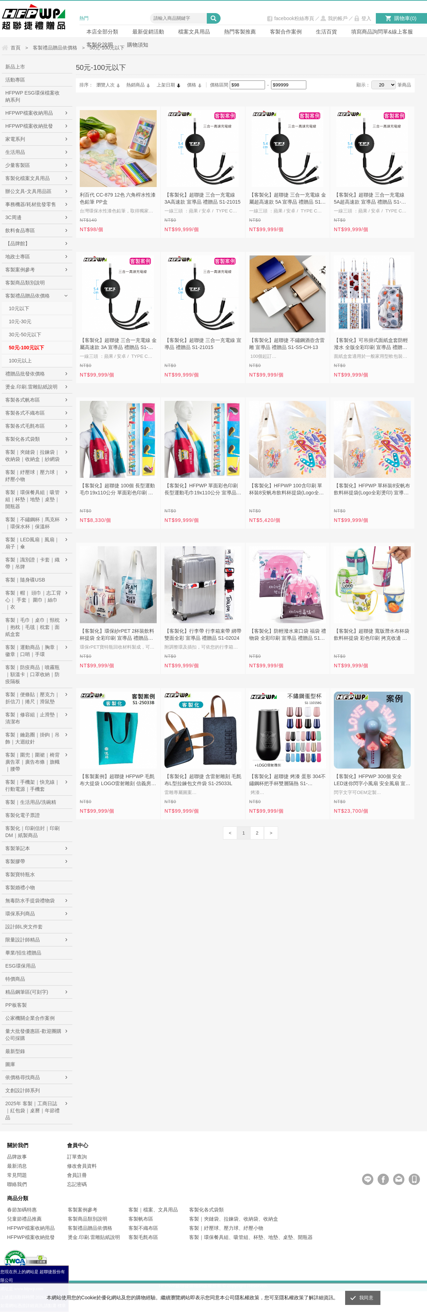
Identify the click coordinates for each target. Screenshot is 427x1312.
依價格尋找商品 (22, 1077)
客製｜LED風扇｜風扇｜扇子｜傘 (32, 543)
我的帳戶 (338, 18)
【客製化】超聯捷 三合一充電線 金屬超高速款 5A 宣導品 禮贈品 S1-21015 (287, 199)
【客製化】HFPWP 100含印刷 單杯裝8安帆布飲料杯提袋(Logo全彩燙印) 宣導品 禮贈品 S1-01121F (286, 490)
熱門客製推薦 (240, 32)
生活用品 (15, 152)
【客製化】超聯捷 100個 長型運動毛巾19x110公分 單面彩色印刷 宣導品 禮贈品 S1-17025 (117, 490)
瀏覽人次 (105, 85)
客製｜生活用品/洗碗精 (30, 802)
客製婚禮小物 (20, 887)
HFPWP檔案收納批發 (29, 126)
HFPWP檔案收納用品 (29, 113)
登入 (366, 18)
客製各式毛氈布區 (25, 426)
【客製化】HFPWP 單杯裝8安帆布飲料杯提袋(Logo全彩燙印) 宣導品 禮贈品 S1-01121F (372, 490)
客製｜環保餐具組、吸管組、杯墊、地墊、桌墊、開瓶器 (251, 1237)
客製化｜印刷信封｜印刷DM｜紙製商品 (32, 831)
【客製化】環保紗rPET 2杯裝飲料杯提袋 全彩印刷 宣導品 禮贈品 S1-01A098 (117, 635)
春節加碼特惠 (22, 1209)
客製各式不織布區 (25, 413)
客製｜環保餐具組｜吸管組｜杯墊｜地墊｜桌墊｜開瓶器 (32, 499)
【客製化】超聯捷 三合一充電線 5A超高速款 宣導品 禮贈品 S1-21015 (369, 199)
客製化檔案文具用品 (27, 178)
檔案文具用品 (194, 32)
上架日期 (166, 85)
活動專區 (15, 80)
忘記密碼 (77, 1184)
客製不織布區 (143, 1228)
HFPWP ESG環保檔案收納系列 (32, 96)
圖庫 (10, 1064)
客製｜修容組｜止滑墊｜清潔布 (32, 718)
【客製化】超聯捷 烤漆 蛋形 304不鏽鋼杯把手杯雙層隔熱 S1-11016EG (287, 781)
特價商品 (15, 979)
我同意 (366, 1297)
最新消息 (17, 1166)
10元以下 (19, 308)
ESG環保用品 (20, 966)
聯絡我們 (17, 1184)
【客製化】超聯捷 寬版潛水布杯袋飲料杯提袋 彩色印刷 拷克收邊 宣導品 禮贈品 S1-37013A (371, 635)
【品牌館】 (17, 243)
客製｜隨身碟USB (25, 580)
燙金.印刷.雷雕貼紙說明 (31, 387)
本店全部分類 (102, 32)
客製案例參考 (20, 269)
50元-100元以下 (26, 347)
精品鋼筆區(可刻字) (26, 992)
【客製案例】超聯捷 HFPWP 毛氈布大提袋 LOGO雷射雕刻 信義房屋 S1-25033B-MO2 (118, 781)
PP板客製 (16, 1005)
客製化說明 (99, 45)
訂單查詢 (77, 1157)
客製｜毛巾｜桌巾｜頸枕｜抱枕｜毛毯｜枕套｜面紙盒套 (32, 627)
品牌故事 (17, 1157)
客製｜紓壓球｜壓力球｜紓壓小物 (32, 475)
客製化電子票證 (22, 815)
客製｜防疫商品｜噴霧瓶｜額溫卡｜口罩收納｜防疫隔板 (32, 674)
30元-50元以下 (25, 334)
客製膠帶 (15, 861)
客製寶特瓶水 (20, 874)
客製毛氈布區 (143, 1237)
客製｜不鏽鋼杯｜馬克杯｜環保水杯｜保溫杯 (32, 523)
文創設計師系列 (22, 1090)
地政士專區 (17, 256)
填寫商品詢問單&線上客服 (382, 32)
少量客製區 (17, 165)
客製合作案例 (286, 32)
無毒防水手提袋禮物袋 (30, 900)
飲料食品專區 (20, 230)
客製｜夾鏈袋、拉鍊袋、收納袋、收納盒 (233, 1219)
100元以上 (20, 360)
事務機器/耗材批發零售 (30, 204)
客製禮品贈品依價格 (27, 296)
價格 (191, 85)
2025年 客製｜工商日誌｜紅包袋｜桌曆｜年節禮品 (32, 1110)
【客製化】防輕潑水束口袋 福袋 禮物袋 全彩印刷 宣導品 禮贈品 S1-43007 (287, 635)
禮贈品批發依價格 (25, 374)
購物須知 (137, 45)
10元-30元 (20, 321)
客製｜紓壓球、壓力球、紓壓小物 (226, 1228)
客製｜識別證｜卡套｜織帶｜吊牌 (32, 563)
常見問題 (17, 1175)
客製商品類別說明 (25, 282)
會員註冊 (77, 1175)
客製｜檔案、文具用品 (153, 1209)
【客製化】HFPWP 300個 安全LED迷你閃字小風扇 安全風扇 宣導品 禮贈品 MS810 (372, 781)
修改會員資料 (82, 1166)
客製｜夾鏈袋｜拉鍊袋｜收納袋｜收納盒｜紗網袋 (32, 455)
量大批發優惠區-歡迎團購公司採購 (33, 1034)
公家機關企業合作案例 (30, 1018)
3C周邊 (13, 217)
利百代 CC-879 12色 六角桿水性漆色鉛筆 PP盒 (118, 198)
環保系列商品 (20, 913)
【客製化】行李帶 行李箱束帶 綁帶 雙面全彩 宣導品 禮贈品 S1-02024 (202, 634)
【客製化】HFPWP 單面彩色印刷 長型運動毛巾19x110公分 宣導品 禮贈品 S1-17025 (201, 490)
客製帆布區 (140, 1219)
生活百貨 (326, 32)
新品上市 (15, 67)
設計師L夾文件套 (24, 926)
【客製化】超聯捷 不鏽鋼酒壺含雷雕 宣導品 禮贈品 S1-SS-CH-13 (287, 343)
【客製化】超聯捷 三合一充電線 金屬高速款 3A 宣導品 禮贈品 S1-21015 (118, 344)
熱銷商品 (135, 85)
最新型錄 (15, 1051)
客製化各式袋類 (22, 439)
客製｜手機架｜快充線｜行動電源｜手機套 (32, 785)
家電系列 (15, 139)
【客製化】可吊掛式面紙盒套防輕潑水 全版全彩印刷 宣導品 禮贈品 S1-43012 (371, 344)
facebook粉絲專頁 (294, 18)
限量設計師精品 (22, 940)
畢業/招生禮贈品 (23, 953)
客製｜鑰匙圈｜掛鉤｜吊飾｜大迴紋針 (32, 738)
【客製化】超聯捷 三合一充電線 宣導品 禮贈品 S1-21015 (202, 343)
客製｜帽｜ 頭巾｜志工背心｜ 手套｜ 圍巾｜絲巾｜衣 (33, 600)
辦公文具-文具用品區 (28, 191)
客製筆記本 (17, 848)
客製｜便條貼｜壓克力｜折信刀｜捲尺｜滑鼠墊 (32, 698)
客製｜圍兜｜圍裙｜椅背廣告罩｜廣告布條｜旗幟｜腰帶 (32, 762)
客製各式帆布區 (22, 400)
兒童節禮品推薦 (24, 1219)
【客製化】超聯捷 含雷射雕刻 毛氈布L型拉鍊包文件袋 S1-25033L (202, 780)
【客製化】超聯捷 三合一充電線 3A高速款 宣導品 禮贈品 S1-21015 (202, 198)
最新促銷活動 (148, 32)
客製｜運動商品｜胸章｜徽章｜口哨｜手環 (32, 650)
